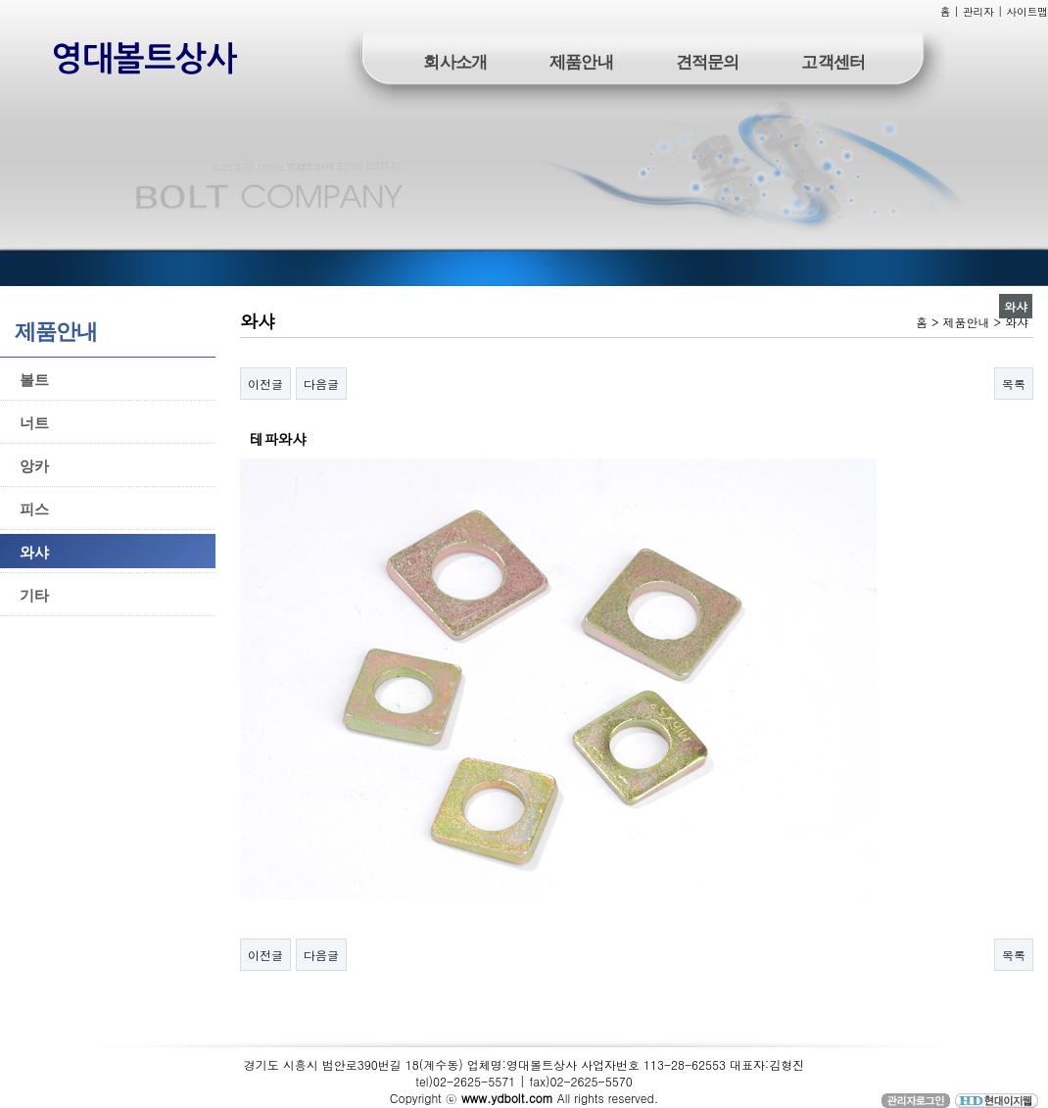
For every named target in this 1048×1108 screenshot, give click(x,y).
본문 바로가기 (0, 0)
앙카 (34, 465)
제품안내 (581, 60)
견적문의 (707, 60)
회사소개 (455, 60)
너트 (34, 421)
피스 (34, 508)
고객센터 (833, 60)
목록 (1013, 383)
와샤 (34, 551)
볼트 (34, 378)
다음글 (321, 383)
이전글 (265, 383)
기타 (34, 594)
